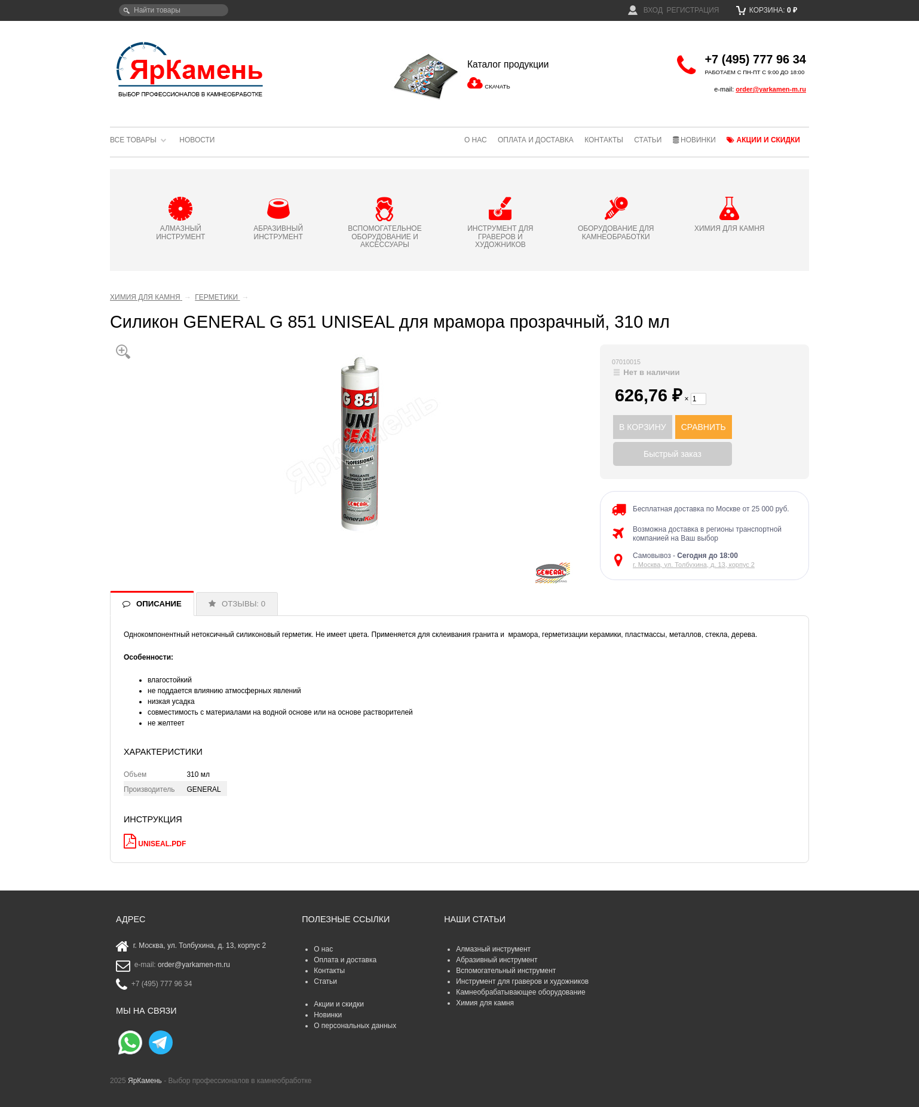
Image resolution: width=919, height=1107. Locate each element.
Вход (645, 10)
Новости (197, 140)
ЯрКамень (145, 1080)
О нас (475, 140)
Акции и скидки (763, 140)
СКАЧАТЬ (497, 86)
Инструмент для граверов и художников (522, 981)
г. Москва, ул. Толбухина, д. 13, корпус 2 (694, 564)
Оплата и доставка (536, 140)
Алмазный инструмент (493, 949)
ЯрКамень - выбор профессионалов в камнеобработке (190, 69)
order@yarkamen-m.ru (771, 89)
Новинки (694, 140)
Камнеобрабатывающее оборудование (521, 992)
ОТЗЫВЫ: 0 (243, 603)
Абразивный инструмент (496, 960)
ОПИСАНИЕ (159, 603)
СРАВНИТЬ (703, 427)
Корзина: (767, 10)
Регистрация (692, 10)
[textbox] (173, 10)
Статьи (647, 140)
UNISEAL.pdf (162, 844)
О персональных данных (355, 1025)
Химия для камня (485, 1003)
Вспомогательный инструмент (506, 970)
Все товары (133, 140)
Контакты (603, 140)
